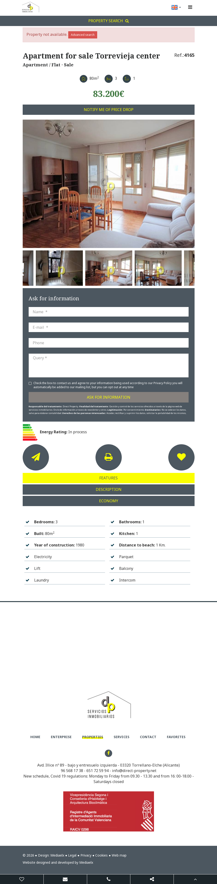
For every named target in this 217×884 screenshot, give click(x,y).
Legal (72, 855)
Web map (119, 855)
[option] (109, 184)
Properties (92, 737)
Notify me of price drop (108, 109)
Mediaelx (57, 855)
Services (121, 737)
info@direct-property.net (134, 770)
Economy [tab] (108, 500)
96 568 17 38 (72, 770)
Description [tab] (109, 489)
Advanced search (83, 35)
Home (35, 737)
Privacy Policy (162, 383)
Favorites (176, 737)
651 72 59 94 (97, 770)
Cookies (101, 855)
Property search (108, 20)
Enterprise (61, 737)
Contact (148, 737)
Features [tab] (108, 478)
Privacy (85, 855)
